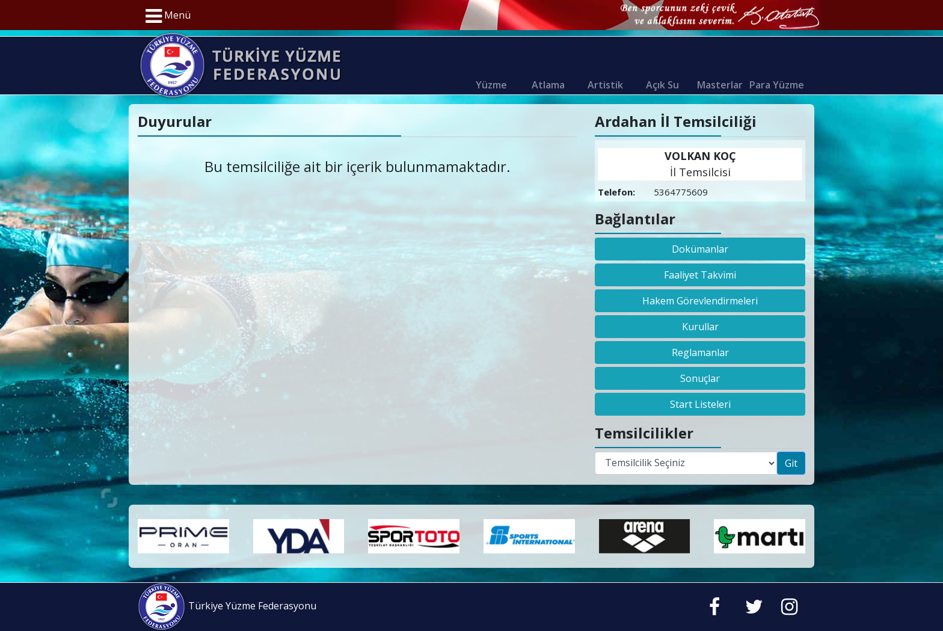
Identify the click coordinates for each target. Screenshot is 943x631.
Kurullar (700, 326)
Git (791, 463)
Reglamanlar (700, 352)
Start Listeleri (700, 404)
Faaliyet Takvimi (700, 275)
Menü (168, 16)
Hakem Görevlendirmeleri (700, 300)
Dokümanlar (700, 249)
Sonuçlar (700, 378)
